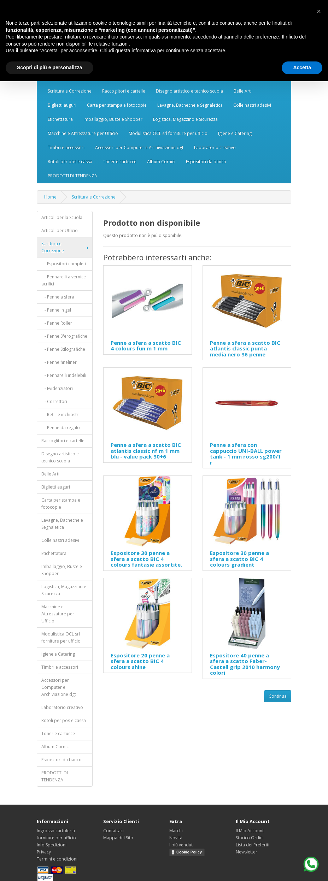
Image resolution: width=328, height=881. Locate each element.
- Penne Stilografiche (63, 349)
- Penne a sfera (57, 297)
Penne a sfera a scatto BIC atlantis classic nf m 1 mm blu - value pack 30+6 (146, 450)
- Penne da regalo (60, 428)
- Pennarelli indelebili (63, 375)
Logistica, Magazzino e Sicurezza (185, 119)
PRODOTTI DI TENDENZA (72, 176)
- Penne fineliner (59, 362)
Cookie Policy (189, 852)
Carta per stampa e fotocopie (117, 105)
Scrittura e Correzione (70, 91)
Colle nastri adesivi (252, 105)
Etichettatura (60, 119)
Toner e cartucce (119, 162)
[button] (318, 11)
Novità (175, 838)
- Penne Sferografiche (64, 336)
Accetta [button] (302, 67)
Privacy (44, 852)
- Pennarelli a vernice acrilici (63, 280)
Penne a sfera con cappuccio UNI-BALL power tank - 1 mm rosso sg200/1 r (246, 453)
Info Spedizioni (51, 845)
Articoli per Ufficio (59, 230)
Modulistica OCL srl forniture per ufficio (168, 133)
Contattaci (113, 831)
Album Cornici (161, 162)
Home (50, 197)
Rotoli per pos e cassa (70, 162)
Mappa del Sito (118, 838)
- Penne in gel (56, 310)
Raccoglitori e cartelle (123, 91)
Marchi (176, 831)
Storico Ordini (250, 838)
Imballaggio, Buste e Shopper (112, 119)
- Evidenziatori (57, 388)
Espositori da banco (206, 162)
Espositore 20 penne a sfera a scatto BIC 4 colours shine (140, 661)
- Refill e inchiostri (60, 415)
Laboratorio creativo (215, 147)
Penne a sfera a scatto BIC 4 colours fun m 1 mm (146, 345)
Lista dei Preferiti (252, 845)
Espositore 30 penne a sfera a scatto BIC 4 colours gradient (239, 558)
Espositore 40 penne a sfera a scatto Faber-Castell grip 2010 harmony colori (245, 664)
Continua (278, 696)
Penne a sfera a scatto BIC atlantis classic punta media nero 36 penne (245, 348)
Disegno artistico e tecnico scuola (189, 91)
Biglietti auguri (62, 105)
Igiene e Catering (235, 133)
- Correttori (54, 401)
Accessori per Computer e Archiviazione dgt (139, 147)
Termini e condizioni (57, 859)
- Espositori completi (63, 264)
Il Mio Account (250, 831)
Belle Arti (243, 91)
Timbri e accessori (66, 147)
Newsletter (246, 852)
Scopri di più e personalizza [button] (49, 67)
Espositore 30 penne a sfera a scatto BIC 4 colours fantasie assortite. (146, 558)
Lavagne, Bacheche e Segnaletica (190, 105)
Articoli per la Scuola (61, 217)
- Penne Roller (56, 323)
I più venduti (181, 845)
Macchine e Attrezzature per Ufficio (83, 133)
